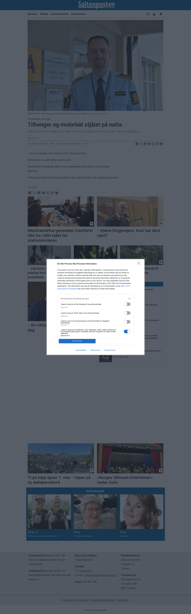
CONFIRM (77, 341)
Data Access (95, 350)
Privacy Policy (109, 350)
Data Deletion (81, 350)
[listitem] (95, 298)
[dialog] (96, 307)
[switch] (127, 304)
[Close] (139, 264)
